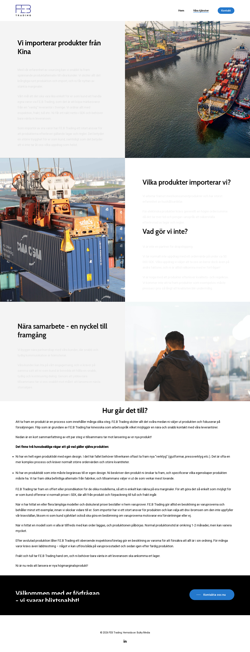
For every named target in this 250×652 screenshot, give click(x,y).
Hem (181, 10)
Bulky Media (143, 632)
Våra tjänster (201, 10)
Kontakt (226, 10)
